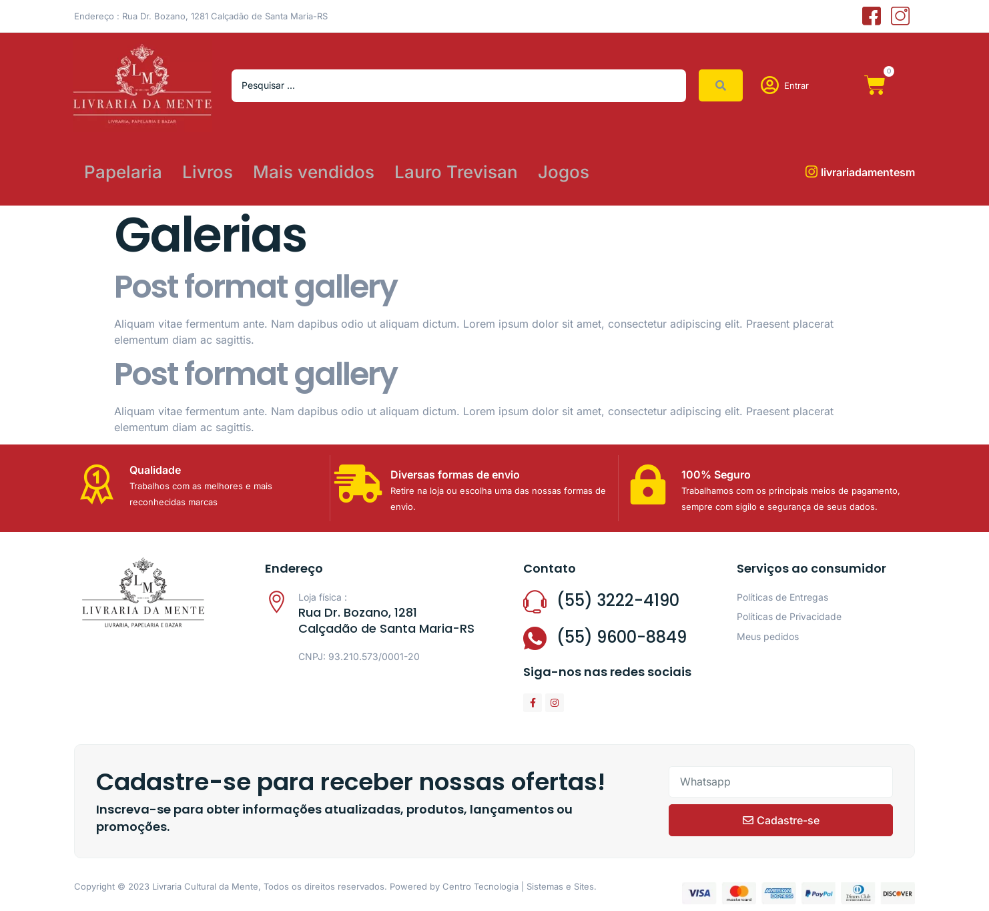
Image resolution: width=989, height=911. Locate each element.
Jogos (563, 172)
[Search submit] (721, 85)
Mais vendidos (313, 172)
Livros (207, 172)
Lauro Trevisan (456, 172)
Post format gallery (255, 286)
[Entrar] (770, 85)
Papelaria (123, 172)
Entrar (796, 85)
